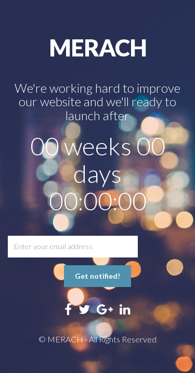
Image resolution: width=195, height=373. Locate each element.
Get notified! (97, 275)
